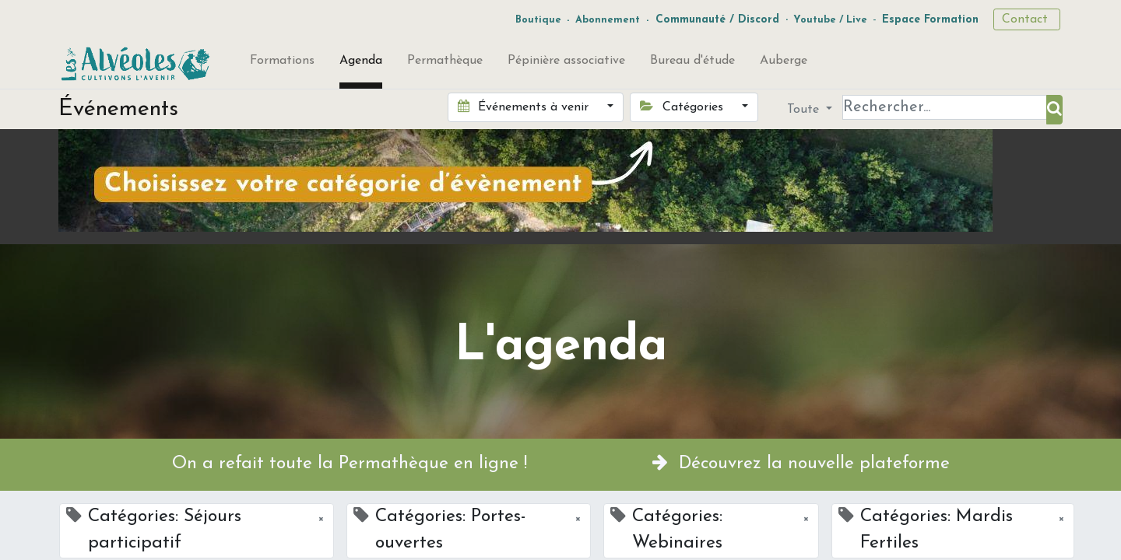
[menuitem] (282, 64)
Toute (805, 109)
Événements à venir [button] (525, 107)
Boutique (538, 20)
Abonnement (607, 20)
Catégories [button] (683, 107)
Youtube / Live (830, 20)
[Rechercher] (1054, 109)
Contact (1027, 19)
